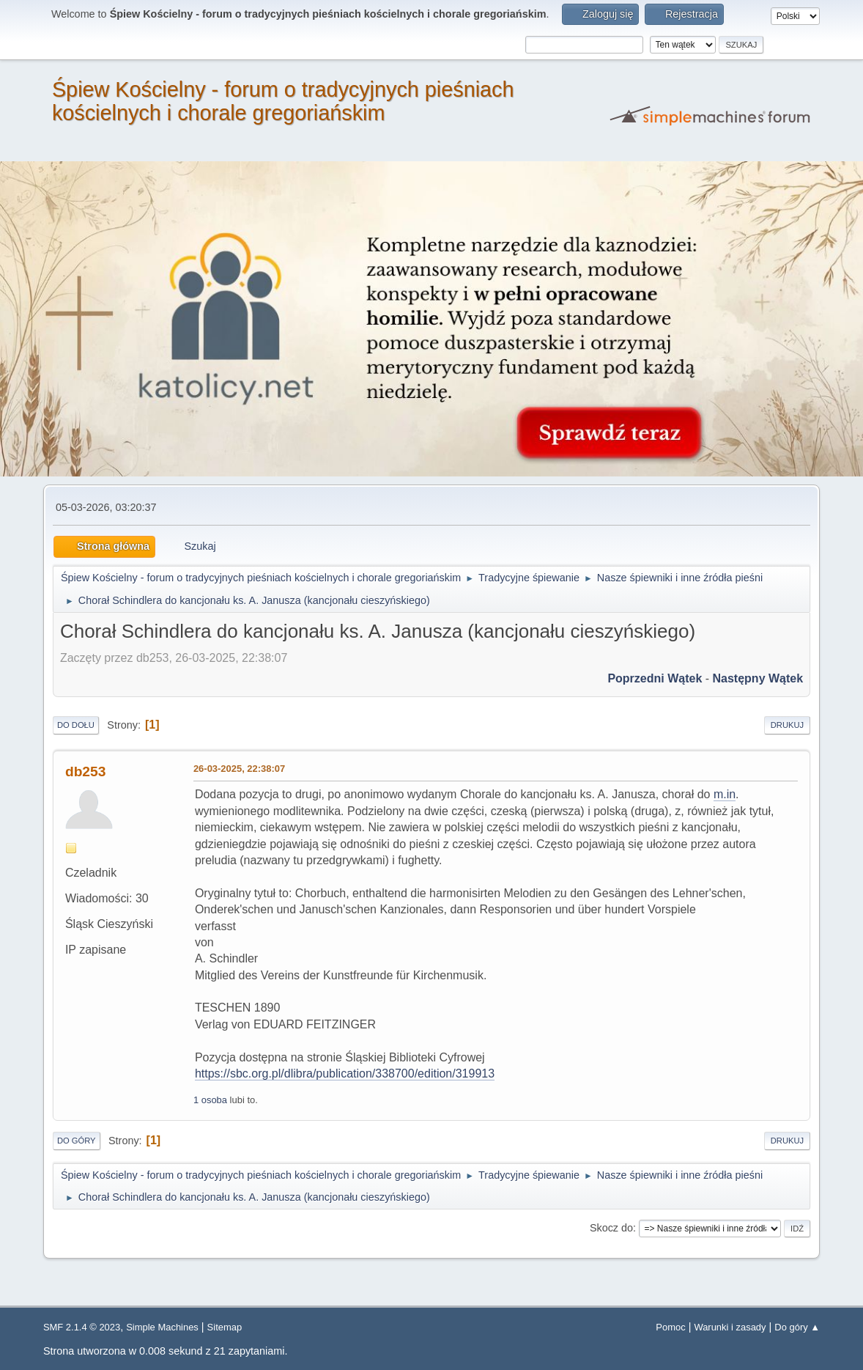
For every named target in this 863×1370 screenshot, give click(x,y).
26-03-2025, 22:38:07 (239, 768)
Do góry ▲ (797, 1327)
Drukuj (787, 725)
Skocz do (611, 1228)
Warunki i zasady (730, 1327)
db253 (85, 771)
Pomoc (670, 1327)
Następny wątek (758, 678)
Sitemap (224, 1327)
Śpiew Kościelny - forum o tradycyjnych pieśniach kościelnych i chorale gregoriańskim (283, 101)
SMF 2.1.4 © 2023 (81, 1327)
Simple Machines (162, 1327)
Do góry (76, 1140)
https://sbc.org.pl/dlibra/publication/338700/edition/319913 (345, 1073)
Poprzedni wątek (654, 678)
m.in (725, 794)
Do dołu (76, 725)
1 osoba (210, 1099)
